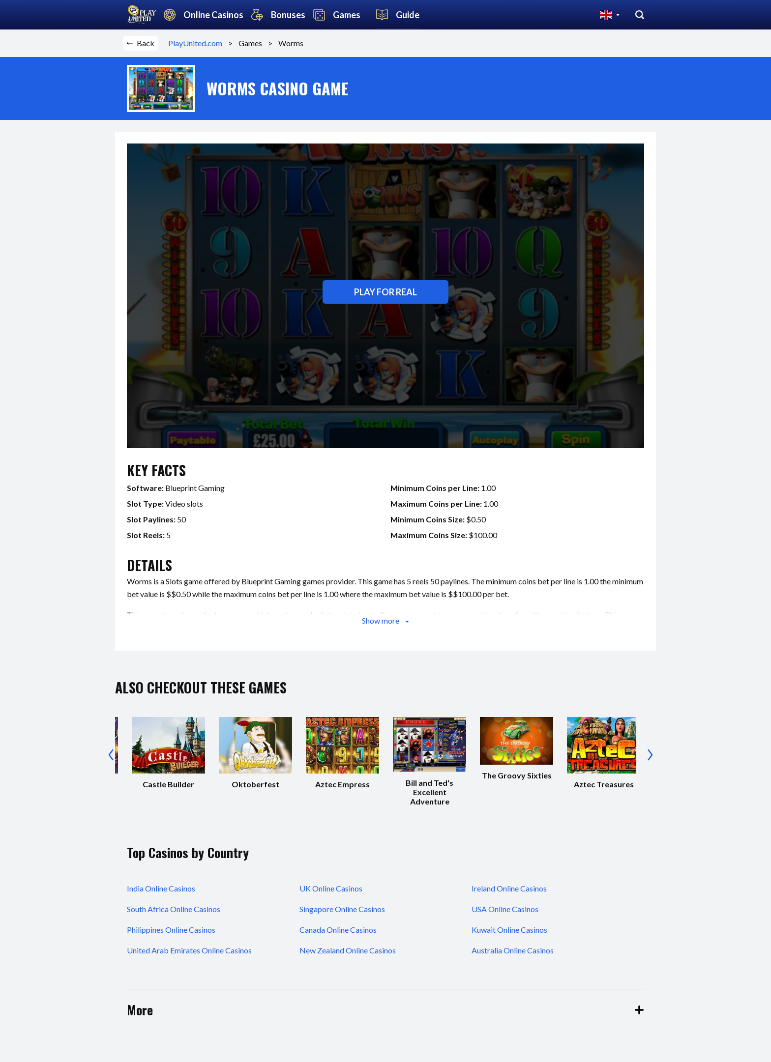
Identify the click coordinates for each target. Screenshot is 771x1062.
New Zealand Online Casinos (347, 950)
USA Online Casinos (505, 909)
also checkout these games (201, 687)
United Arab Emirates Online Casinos (189, 950)
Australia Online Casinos (513, 950)
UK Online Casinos (330, 888)
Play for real (385, 292)
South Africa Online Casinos (173, 909)
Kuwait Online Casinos (509, 929)
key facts (156, 470)
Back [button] (140, 43)
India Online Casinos (161, 888)
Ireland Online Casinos (509, 888)
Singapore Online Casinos (342, 909)
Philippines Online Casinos (171, 929)
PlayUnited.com (198, 43)
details (149, 565)
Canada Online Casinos (338, 929)
